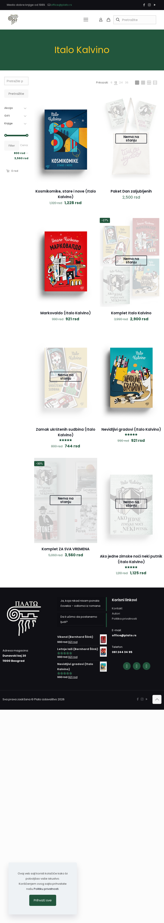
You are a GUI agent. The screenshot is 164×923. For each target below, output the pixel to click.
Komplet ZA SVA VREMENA (65, 549)
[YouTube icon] (154, 5)
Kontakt (117, 608)
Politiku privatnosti (46, 889)
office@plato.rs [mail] (61, 5)
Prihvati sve (43, 900)
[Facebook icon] (144, 5)
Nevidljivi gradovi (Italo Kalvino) (131, 429)
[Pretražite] (134, 19)
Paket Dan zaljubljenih (131, 191)
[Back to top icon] (156, 699)
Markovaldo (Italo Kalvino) (65, 313)
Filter (12, 146)
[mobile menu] (85, 19)
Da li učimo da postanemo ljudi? (78, 619)
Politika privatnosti (124, 619)
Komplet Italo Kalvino (131, 313)
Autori (116, 613)
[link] (111, 82)
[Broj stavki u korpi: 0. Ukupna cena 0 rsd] (11, 170)
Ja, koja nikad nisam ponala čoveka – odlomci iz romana (80, 603)
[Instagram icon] (149, 5)
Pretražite (16, 93)
